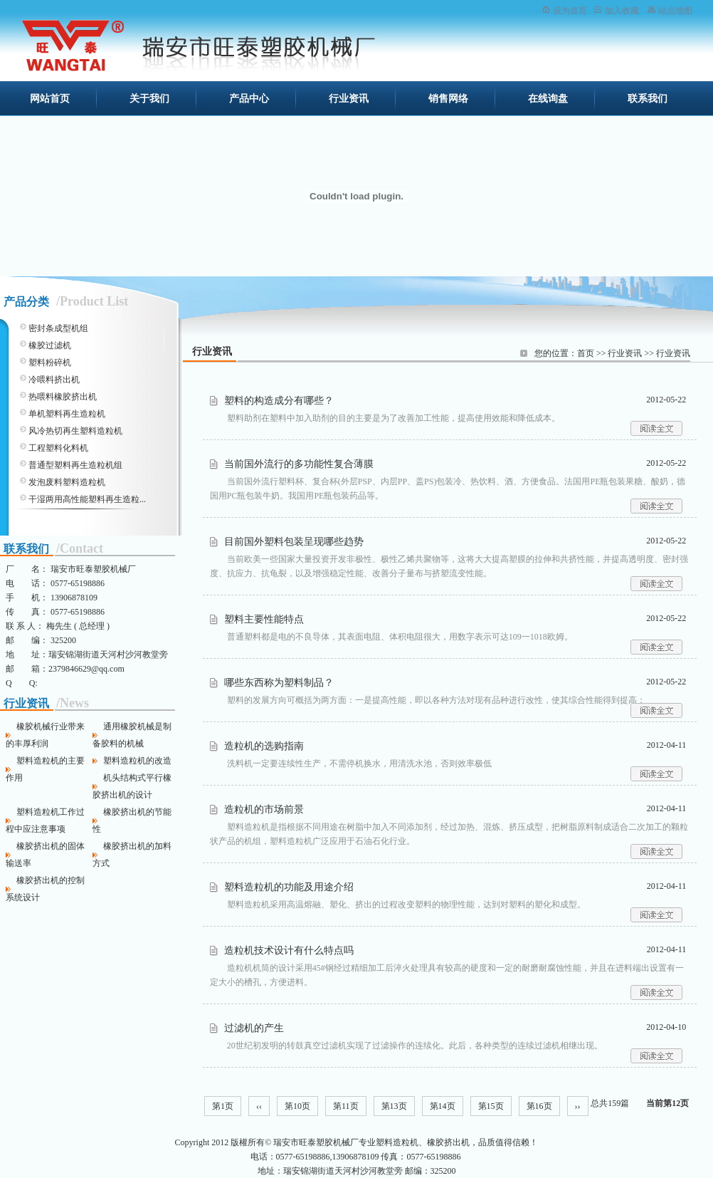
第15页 (491, 1106)
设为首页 (570, 11)
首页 (585, 353)
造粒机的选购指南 (264, 746)
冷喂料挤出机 (54, 380)
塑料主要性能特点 (264, 619)
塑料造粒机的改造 (137, 761)
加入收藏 (622, 11)
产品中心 (249, 98)
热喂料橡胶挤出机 (62, 397)
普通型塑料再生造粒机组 (75, 465)
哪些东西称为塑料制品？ (279, 682)
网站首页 (50, 98)
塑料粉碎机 (49, 363)
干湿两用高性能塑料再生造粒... (87, 499)
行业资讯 (349, 98)
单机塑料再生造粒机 (66, 414)
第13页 (394, 1106)
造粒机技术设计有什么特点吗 (289, 950)
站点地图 (675, 11)
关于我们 (149, 98)
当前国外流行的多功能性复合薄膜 (299, 464)
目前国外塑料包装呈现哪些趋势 (294, 541)
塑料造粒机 (397, 1142)
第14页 (442, 1106)
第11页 (346, 1106)
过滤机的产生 (254, 1028)
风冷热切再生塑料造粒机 (75, 431)
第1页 (222, 1106)
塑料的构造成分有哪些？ (279, 400)
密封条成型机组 (58, 328)
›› (578, 1106)
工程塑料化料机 (58, 448)
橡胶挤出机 (448, 1142)
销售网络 (448, 98)
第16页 (539, 1106)
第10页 (297, 1106)
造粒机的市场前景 (264, 809)
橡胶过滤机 (49, 345)
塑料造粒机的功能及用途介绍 (289, 887)
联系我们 (647, 98)
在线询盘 (548, 98)
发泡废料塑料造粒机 (66, 482)
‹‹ (259, 1106)
